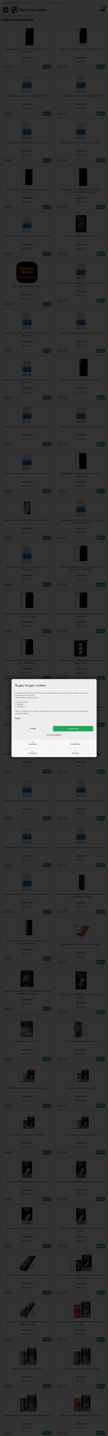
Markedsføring (75, 744)
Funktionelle (32, 753)
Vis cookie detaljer (54, 734)
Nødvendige (33, 744)
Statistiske (75, 753)
